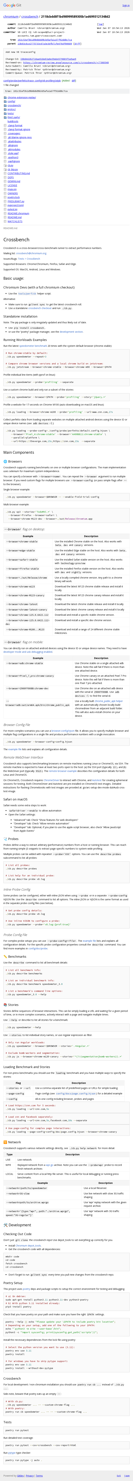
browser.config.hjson (63, 730)
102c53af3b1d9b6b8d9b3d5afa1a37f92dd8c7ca (45, 39)
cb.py (10, 165)
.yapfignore (14, 161)
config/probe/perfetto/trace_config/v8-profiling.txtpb (32, 80)
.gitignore (13, 145)
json (127, 1475)
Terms (39, 1475)
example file (15, 749)
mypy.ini (12, 189)
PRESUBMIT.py (16, 201)
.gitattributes (14, 141)
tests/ (11, 113)
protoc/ (12, 109)
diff (77, 43)
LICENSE (12, 185)
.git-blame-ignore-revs (20, 137)
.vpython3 (13, 157)
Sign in (126, 5)
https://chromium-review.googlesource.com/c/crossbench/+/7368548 (66, 62)
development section (71, 331)
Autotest (97, 780)
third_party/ (14, 117)
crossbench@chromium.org (31, 253)
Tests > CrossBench (29, 258)
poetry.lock (14, 197)
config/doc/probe (38, 948)
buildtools (13, 121)
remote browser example (63, 771)
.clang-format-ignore (19, 129)
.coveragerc (14, 133)
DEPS (11, 177)
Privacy (30, 1475)
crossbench (29, 16)
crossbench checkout (40, 308)
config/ (11, 101)
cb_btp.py (13, 169)
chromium (10, 16)
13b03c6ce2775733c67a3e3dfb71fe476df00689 (45, 43)
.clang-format (15, 125)
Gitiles (20, 1475)
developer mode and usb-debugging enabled (27, 651)
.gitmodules (14, 149)
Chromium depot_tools (28, 1245)
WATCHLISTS (15, 221)
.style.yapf (13, 153)
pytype (12, 1452)
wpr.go (49, 1165)
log (100, 24)
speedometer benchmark (33, 345)
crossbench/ (14, 105)
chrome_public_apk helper (109, 701)
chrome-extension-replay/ (22, 97)
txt (119, 1475)
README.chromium (18, 213)
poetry (26, 1288)
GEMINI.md (14, 181)
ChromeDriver (51, 780)
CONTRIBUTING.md (19, 173)
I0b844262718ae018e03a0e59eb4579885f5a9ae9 (48, 59)
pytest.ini (12, 209)
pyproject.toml (16, 205)
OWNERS (13, 193)
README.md (15, 217)
